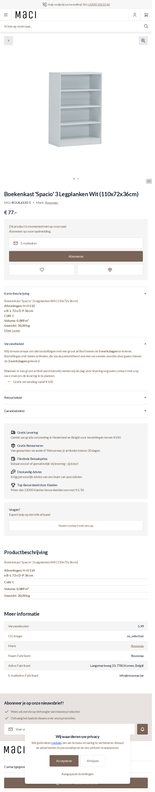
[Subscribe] (76, 256)
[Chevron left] (8, 40)
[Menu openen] (6, 15)
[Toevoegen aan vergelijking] (110, 269)
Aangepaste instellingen (77, 774)
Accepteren (64, 761)
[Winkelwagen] (146, 15)
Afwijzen (93, 761)
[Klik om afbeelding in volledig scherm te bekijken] (143, 40)
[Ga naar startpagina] (26, 14)
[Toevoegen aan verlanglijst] (42, 269)
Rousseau (51, 202)
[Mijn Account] (134, 15)
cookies (56, 743)
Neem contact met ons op (76, 525)
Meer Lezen (12, 330)
